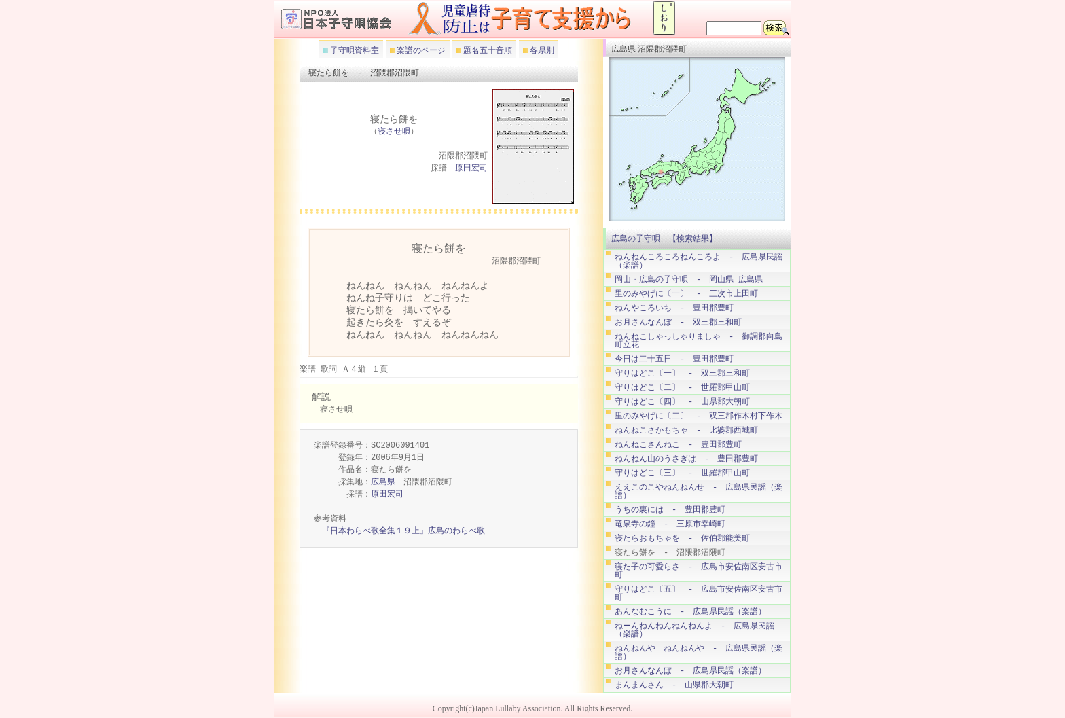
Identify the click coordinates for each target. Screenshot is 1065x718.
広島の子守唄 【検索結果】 (664, 238)
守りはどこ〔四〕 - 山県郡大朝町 (682, 402)
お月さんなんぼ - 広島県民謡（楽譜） (690, 671)
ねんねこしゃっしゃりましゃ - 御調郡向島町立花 (698, 341)
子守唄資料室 (353, 50)
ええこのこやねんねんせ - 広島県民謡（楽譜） (698, 491)
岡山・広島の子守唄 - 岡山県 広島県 (689, 279)
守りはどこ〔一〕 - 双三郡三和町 (682, 373)
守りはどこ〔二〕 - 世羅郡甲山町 (682, 387)
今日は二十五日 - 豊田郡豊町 (674, 359)
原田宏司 (471, 169)
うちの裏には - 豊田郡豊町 (670, 510)
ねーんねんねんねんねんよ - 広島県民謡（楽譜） (694, 630)
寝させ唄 (394, 132)
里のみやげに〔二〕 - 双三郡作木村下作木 (698, 416)
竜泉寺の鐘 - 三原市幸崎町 (670, 524)
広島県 (383, 482)
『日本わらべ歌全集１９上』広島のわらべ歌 (403, 531)
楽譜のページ (420, 50)
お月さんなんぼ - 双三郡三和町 (678, 322)
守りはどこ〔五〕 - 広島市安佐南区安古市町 (698, 593)
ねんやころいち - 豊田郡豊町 (674, 308)
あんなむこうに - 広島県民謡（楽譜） (690, 611)
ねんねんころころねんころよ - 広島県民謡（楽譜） (698, 261)
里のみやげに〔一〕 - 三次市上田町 (686, 294)
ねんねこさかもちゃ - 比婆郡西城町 (686, 430)
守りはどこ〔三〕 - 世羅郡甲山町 (682, 473)
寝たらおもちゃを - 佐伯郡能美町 (682, 538)
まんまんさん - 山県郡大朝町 (674, 685)
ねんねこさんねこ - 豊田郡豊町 (678, 444)
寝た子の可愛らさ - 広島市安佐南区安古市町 (698, 571)
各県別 (541, 50)
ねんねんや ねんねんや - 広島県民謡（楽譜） (698, 652)
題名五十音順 (486, 50)
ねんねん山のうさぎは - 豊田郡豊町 (686, 459)
